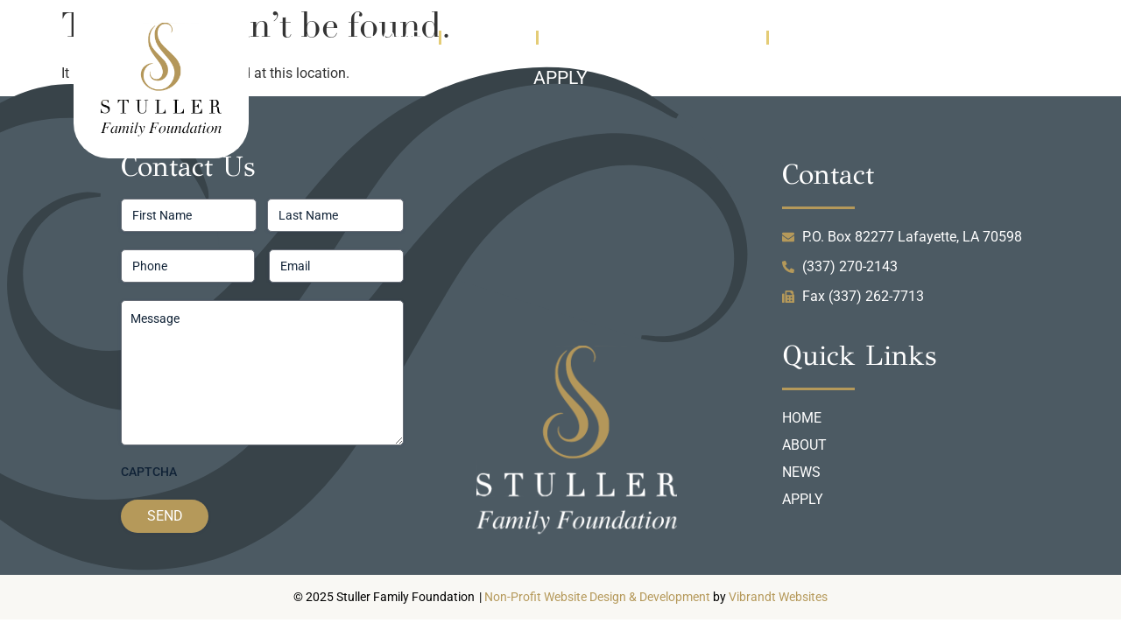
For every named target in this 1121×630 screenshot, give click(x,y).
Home (395, 37)
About (488, 37)
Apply (560, 77)
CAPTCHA (149, 472)
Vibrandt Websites (778, 597)
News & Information (652, 37)
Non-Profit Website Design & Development (597, 597)
